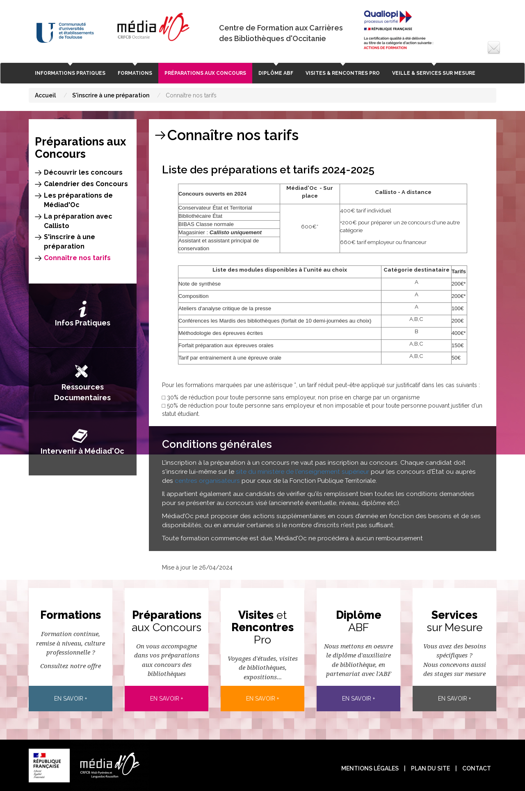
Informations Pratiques (70, 73)
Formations (135, 73)
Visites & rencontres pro (343, 73)
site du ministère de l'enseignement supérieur (301, 471)
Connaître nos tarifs (77, 258)
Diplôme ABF (275, 73)
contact (476, 768)
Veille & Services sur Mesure (433, 73)
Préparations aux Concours (205, 73)
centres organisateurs (207, 480)
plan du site (430, 768)
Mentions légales (370, 768)
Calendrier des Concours (86, 184)
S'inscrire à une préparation (110, 95)
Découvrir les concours (83, 172)
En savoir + (70, 698)
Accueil (45, 95)
